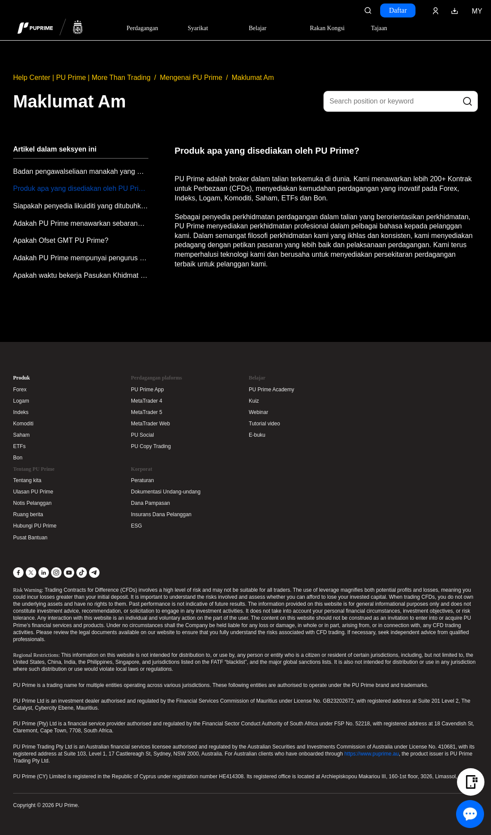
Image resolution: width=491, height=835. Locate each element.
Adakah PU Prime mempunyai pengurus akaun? (80, 258)
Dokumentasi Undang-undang (165, 492)
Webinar (258, 412)
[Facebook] (18, 572)
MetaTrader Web (150, 424)
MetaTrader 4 (146, 401)
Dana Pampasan (150, 503)
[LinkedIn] (43, 572)
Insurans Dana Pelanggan (161, 514)
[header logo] (50, 28)
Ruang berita (28, 514)
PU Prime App (147, 389)
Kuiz (254, 401)
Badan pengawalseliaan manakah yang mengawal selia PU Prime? (80, 171)
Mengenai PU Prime (191, 77)
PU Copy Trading (151, 446)
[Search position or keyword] (400, 101)
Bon (17, 458)
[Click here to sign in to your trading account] (435, 10)
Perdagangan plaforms (156, 378)
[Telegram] (94, 572)
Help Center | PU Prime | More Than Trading (82, 77)
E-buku (257, 435)
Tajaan (379, 28)
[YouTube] (69, 572)
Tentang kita (27, 480)
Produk (21, 378)
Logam (21, 401)
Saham (21, 435)
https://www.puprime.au (371, 754)
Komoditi (23, 424)
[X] (31, 572)
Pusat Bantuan (30, 538)
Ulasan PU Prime (33, 492)
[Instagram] (56, 572)
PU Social (142, 435)
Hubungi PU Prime (34, 526)
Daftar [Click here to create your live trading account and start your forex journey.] (398, 10)
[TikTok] (81, 572)
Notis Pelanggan (32, 503)
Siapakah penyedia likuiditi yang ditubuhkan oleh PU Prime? (80, 206)
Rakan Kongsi (327, 28)
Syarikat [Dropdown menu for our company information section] (198, 28)
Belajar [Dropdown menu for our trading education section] (257, 28)
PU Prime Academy (271, 389)
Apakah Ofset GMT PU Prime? (60, 240)
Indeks (20, 412)
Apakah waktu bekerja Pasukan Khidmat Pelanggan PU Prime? (80, 275)
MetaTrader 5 (146, 412)
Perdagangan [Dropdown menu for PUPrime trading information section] (142, 28)
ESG (136, 526)
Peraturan (142, 480)
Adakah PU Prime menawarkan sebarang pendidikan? (80, 223)
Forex (20, 389)
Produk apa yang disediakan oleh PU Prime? (80, 188)
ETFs (19, 446)
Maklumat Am (253, 77)
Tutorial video (264, 424)
